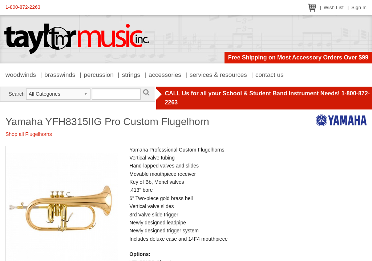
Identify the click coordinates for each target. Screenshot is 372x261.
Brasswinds (59, 74)
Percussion (98, 74)
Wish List (334, 7)
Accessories (165, 74)
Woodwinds (20, 74)
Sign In (359, 7)
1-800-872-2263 (22, 7)
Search (16, 94)
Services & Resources (218, 74)
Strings (131, 74)
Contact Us (269, 74)
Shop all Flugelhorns (28, 134)
